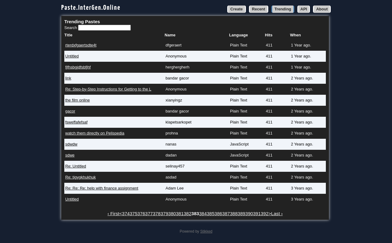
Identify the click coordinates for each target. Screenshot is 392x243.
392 (264, 213)
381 (179, 213)
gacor (70, 111)
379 (164, 213)
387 (226, 213)
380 (172, 213)
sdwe (69, 155)
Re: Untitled (75, 166)
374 (126, 213)
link (68, 78)
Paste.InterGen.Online (91, 7)
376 (141, 213)
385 (210, 213)
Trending (282, 9)
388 (234, 213)
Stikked (206, 231)
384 (203, 213)
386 (218, 213)
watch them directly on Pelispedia (94, 133)
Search (71, 27)
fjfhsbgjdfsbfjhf (78, 67)
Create (236, 9)
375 (133, 213)
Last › (277, 213)
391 (257, 213)
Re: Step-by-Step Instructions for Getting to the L (108, 89)
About (322, 9)
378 (156, 213)
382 (187, 213)
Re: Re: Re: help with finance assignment (101, 188)
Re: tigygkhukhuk (80, 177)
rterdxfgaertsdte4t (80, 45)
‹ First (113, 213)
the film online (77, 100)
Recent (258, 9)
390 (249, 213)
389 (241, 213)
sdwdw (71, 144)
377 (149, 213)
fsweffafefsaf (76, 122)
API (303, 9)
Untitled (72, 56)
